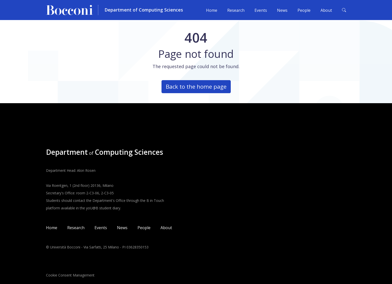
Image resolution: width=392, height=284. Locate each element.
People (304, 10)
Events (260, 10)
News (282, 10)
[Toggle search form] (344, 10)
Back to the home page (196, 86)
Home (211, 10)
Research (235, 10)
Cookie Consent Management (70, 275)
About (326, 10)
